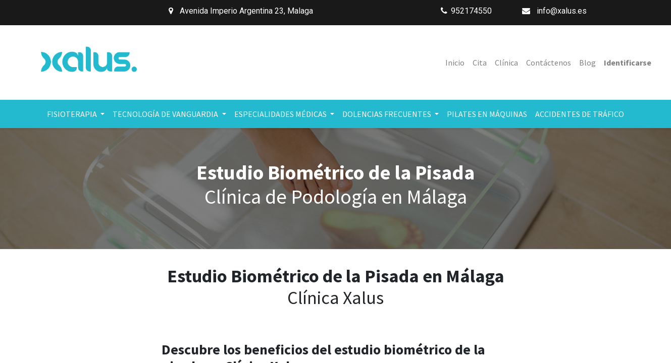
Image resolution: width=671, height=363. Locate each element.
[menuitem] (455, 62)
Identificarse (627, 62)
